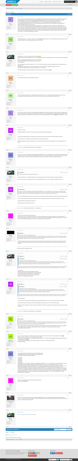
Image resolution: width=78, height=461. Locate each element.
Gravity (10, 134)
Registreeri (14, 4)
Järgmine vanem (9, 429)
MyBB (10, 459)
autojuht (10, 340)
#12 (67, 230)
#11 (67, 213)
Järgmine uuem (16, 429)
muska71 (10, 99)
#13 (67, 253)
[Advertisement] (39, 446)
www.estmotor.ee (20, 147)
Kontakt (53, 453)
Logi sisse (8, 4)
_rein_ (10, 323)
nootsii (10, 82)
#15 (67, 316)
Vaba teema (20, 8)
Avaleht (41, 1)
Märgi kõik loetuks (32, 455)
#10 (67, 186)
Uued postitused (48, 1)
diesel (10, 219)
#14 (67, 281)
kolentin (10, 43)
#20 (67, 412)
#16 (67, 333)
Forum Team (59, 453)
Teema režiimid (69, 14)
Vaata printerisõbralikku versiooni (12, 434)
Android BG (19, 459)
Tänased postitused (57, 1)
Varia (16, 8)
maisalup (10, 159)
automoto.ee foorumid (10, 8)
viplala (10, 235)
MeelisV (10, 60)
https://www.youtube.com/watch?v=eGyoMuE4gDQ (27, 414)
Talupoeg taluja (10, 401)
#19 (67, 395)
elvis (10, 23)
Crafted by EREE (13, 459)
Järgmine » (12, 12)
